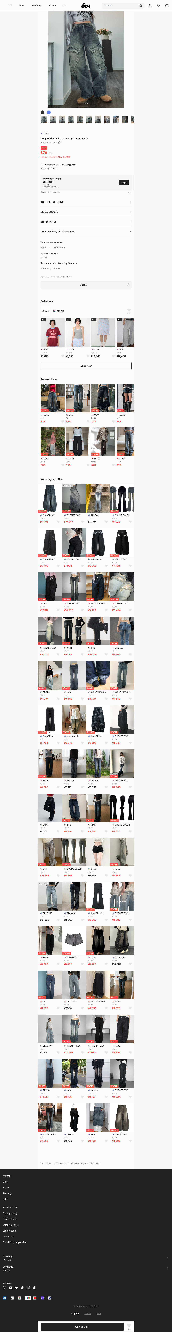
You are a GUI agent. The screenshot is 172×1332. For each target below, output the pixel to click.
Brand (52, 5)
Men (5, 1181)
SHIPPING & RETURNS (61, 277)
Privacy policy (10, 1213)
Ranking (36, 5)
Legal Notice (9, 1230)
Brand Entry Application (15, 1242)
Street (44, 258)
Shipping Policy (11, 1224)
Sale (21, 5)
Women (7, 1175)
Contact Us (8, 1236)
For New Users (10, 1207)
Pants (43, 247)
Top (42, 1163)
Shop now (86, 365)
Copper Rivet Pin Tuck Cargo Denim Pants (84, 1163)
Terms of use (10, 1219)
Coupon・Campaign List (50, 192)
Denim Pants (59, 247)
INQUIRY (45, 277)
